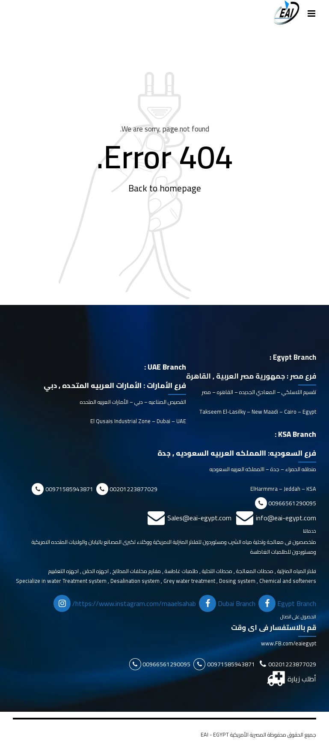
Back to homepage (164, 188)
